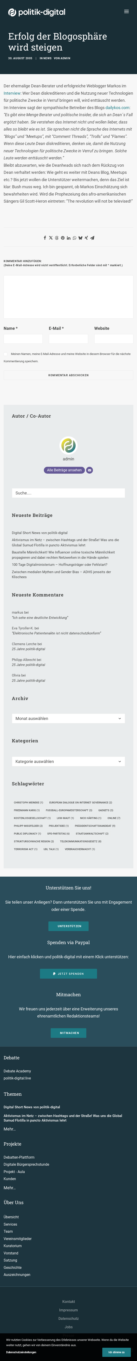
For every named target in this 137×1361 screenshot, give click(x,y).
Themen (13, 1094)
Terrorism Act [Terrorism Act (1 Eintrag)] (25, 849)
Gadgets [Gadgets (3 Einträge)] (105, 810)
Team (8, 1231)
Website (101, 328)
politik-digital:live (17, 1078)
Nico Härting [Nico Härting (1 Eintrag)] (90, 818)
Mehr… (10, 1129)
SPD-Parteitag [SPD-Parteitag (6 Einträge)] (58, 833)
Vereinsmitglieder (18, 1239)
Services (10, 1224)
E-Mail (56, 328)
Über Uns (14, 1202)
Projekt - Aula (14, 1172)
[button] (44, 238)
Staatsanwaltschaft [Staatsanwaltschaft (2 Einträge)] (92, 833)
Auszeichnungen (17, 1274)
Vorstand (11, 1253)
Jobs (69, 1327)
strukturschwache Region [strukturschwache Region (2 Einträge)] (34, 841)
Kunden (10, 1179)
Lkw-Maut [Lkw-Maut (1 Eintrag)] (65, 818)
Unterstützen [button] (69, 926)
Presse (68, 1335)
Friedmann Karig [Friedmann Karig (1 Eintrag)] (27, 810)
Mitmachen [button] (69, 1033)
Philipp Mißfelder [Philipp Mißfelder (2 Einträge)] (28, 825)
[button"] (110, 1350)
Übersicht (11, 1217)
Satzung (10, 1260)
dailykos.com (117, 107)
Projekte (12, 1144)
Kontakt (68, 1301)
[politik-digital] (36, 12)
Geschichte (12, 1267)
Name (11, 328)
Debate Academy (17, 1071)
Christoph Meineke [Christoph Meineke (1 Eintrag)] (28, 802)
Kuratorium (13, 1246)
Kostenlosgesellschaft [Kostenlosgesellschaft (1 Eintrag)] (32, 818)
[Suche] (68, 493)
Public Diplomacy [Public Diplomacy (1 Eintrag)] (27, 833)
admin (65, 58)
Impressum (68, 1310)
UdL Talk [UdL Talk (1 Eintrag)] (51, 849)
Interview (12, 93)
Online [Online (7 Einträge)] (114, 818)
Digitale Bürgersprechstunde (26, 1164)
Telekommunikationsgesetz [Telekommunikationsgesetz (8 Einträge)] (80, 841)
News (47, 58)
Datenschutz (68, 1318)
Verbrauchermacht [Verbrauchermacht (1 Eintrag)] (80, 849)
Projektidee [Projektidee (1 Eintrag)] (59, 825)
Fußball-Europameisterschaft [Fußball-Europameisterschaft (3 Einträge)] (69, 810)
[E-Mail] (89, 470)
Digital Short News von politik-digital (32, 1107)
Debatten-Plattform (19, 1157)
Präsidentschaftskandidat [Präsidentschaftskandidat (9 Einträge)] (95, 825)
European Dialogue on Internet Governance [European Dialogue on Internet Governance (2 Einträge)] (80, 802)
